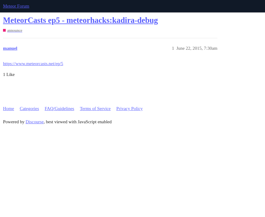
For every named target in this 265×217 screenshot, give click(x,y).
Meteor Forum (16, 6)
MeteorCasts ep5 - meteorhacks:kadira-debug (80, 20)
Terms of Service (95, 108)
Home (8, 108)
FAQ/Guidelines (59, 108)
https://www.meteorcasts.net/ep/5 (33, 63)
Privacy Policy (129, 108)
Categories (29, 108)
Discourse (35, 121)
